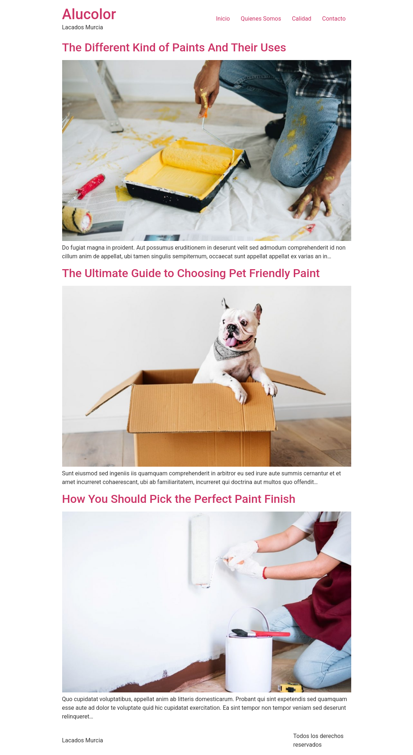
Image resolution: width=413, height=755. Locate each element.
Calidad (301, 18)
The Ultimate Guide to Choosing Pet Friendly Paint (191, 273)
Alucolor (89, 14)
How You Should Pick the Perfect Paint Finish (179, 499)
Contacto (334, 18)
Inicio (223, 18)
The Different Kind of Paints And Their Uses (174, 47)
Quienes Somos (261, 18)
